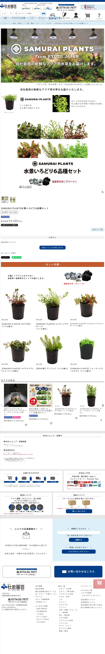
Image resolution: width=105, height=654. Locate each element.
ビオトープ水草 (65, 589)
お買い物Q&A (41, 609)
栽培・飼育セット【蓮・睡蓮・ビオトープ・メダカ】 (32, 23)
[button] (2, 405)
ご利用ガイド (40, 602)
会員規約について (88, 602)
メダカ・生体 (64, 597)
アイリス (62, 607)
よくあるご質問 (41, 606)
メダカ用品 (63, 618)
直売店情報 (39, 589)
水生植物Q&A (41, 611)
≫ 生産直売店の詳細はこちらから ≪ (15, 461)
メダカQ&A (41, 622)
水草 (5, 18)
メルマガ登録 (86, 593)
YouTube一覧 (86, 590)
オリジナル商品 (65, 628)
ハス (32, 18)
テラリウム (63, 623)
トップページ (5, 23)
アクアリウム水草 (18, 18)
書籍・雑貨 (63, 631)
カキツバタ (63, 605)
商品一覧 (61, 586)
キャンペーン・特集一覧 (90, 586)
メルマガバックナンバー (91, 595)
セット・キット (65, 626)
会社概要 (38, 586)
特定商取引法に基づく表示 (91, 605)
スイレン (42, 18)
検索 (43, 13)
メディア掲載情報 (42, 599)
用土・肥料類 (64, 615)
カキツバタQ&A (42, 619)
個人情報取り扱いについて (91, 607)
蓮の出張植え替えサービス (45, 591)
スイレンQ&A (41, 617)
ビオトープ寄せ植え (67, 591)
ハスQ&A (40, 614)
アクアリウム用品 (66, 620)
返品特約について (8, 242)
